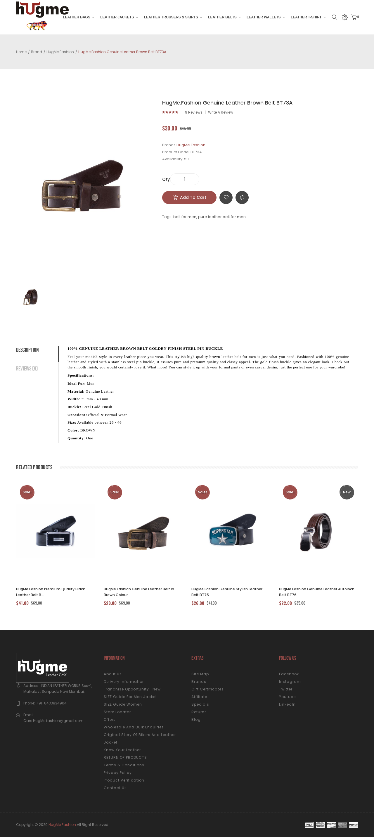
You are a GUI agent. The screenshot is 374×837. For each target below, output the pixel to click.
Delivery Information (124, 681)
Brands (198, 681)
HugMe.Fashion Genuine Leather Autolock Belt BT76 (316, 592)
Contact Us (115, 787)
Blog (196, 719)
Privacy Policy (118, 772)
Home (21, 51)
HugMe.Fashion (60, 51)
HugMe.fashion (62, 824)
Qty (166, 179)
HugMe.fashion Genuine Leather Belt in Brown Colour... (139, 592)
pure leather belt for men (222, 217)
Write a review (220, 112)
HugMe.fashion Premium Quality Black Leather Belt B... (50, 592)
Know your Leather (122, 749)
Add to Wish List (226, 197)
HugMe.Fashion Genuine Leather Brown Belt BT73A (122, 51)
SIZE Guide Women (123, 704)
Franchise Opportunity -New (132, 689)
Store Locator (117, 711)
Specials (200, 704)
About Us (113, 673)
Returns (199, 711)
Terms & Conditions (124, 765)
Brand (36, 51)
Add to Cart (193, 197)
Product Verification (124, 780)
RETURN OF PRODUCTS (125, 757)
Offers (110, 719)
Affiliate (199, 696)
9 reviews (193, 112)
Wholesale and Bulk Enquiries (134, 727)
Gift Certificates (207, 689)
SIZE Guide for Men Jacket (130, 696)
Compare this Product (242, 197)
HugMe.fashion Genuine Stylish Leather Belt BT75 (226, 592)
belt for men (184, 217)
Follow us (287, 658)
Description (27, 350)
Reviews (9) (27, 368)
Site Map (200, 673)
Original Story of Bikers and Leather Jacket (140, 738)
